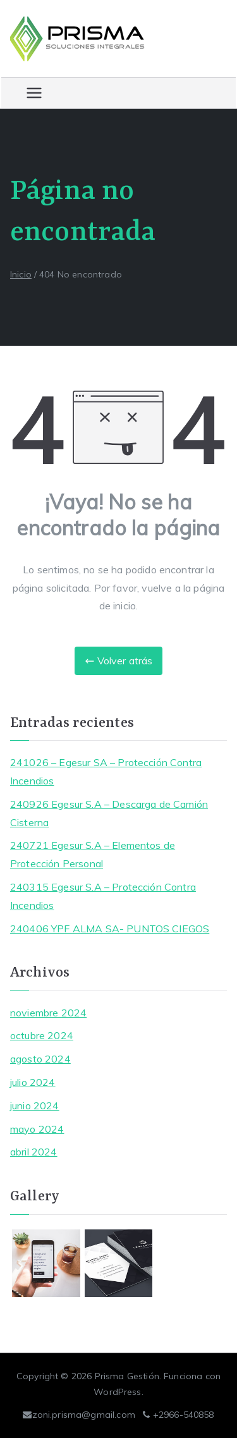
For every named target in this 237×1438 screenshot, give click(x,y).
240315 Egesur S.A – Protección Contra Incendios (103, 895)
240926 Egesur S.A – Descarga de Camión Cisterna (109, 813)
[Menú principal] (34, 93)
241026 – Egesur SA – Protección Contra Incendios (106, 771)
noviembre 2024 (48, 1012)
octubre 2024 (41, 1035)
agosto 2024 (40, 1058)
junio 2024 (34, 1105)
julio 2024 (33, 1082)
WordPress (117, 1392)
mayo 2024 (37, 1129)
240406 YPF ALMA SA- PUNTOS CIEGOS (109, 928)
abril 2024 (34, 1151)
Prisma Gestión (127, 1376)
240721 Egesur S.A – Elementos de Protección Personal (92, 854)
